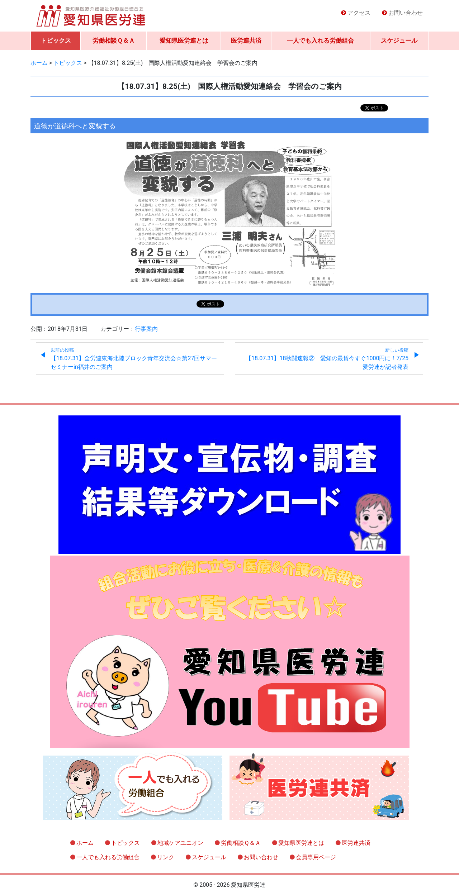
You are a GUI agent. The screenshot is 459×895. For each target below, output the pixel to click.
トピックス (56, 40)
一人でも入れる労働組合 (320, 40)
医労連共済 (246, 40)
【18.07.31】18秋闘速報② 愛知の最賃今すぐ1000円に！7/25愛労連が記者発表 (327, 358)
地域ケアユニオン (180, 842)
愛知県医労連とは (184, 40)
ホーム (85, 842)
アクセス (358, 12)
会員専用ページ (316, 857)
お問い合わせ (405, 12)
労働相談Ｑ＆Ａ (114, 40)
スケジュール (399, 40)
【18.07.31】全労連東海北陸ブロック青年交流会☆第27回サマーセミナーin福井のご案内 (134, 358)
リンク (165, 857)
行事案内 (146, 328)
